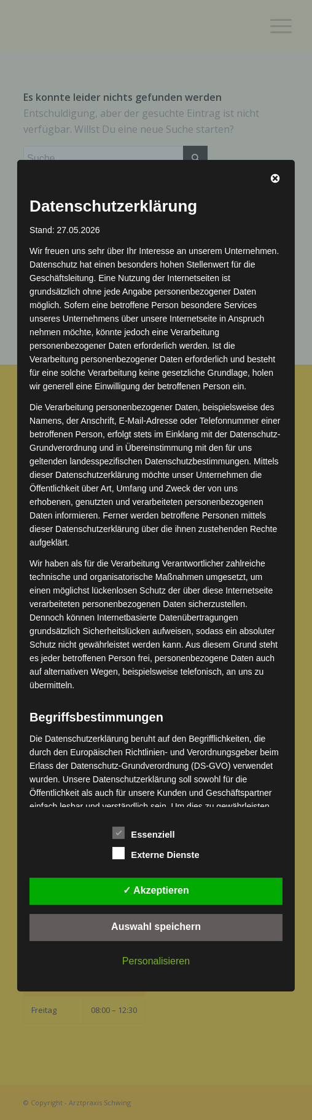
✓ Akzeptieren (156, 890)
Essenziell (143, 833)
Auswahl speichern (156, 926)
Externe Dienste (155, 853)
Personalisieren (156, 961)
